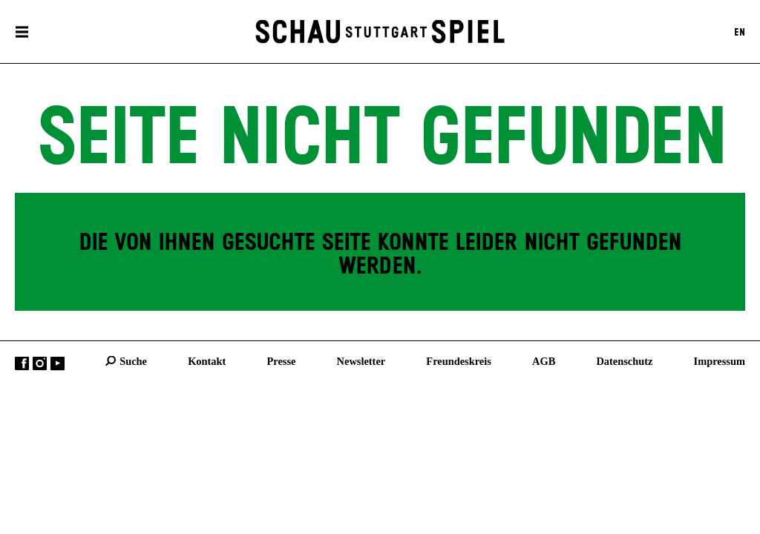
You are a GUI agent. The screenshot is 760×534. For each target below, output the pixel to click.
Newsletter (361, 360)
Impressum (719, 360)
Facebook (22, 363)
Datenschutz (624, 360)
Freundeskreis (458, 360)
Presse (281, 360)
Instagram (40, 363)
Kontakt (207, 360)
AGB (543, 360)
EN (739, 32)
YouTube (57, 363)
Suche (133, 360)
